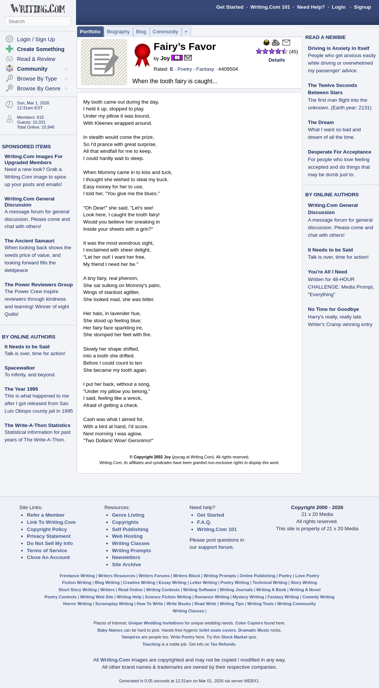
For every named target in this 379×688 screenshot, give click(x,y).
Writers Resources (116, 575)
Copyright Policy (47, 529)
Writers (107, 589)
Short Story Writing (77, 589)
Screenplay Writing (114, 603)
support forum (215, 547)
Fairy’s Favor (185, 46)
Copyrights (125, 522)
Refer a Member (46, 515)
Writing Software (199, 589)
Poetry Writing (235, 582)
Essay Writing (172, 582)
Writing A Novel (305, 589)
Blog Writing (107, 582)
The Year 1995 (21, 389)
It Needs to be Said (27, 346)
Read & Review (36, 59)
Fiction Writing (77, 582)
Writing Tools (260, 603)
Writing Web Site (96, 597)
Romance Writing (212, 597)
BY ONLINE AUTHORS (28, 337)
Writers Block (186, 575)
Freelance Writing (77, 575)
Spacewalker (20, 368)
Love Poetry (307, 575)
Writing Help (129, 597)
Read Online (130, 589)
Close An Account (48, 557)
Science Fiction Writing (168, 597)
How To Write (150, 603)
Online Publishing (257, 575)
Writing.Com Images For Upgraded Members (34, 159)
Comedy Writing (318, 597)
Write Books (178, 603)
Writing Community (296, 603)
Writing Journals (236, 589)
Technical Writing (270, 582)
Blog (141, 31)
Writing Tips (232, 603)
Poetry (184, 69)
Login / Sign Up (36, 39)
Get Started (230, 7)
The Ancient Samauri (29, 241)
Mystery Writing (248, 597)
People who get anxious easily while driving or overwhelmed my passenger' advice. (342, 63)
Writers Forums (154, 575)
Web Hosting (127, 536)
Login (338, 7)
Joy (165, 58)
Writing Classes (131, 543)
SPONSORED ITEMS (26, 146)
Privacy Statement (49, 536)
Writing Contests (163, 589)
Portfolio (90, 31)
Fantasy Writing (283, 597)
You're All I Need (327, 272)
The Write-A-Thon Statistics (38, 425)
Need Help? (311, 7)
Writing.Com (115, 660)
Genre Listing (128, 515)
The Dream (321, 122)
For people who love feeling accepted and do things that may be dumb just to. (339, 167)
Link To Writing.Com (51, 522)
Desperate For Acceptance (339, 152)
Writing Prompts (131, 550)
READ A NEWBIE (325, 37)
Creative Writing (139, 582)
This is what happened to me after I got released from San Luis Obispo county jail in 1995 (39, 403)
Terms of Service (47, 550)
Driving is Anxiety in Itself (338, 48)
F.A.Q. (204, 522)
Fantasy (205, 69)
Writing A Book (271, 589)
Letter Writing (203, 582)
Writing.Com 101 (270, 7)
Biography (118, 31)
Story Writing (303, 582)
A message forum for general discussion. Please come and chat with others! (37, 219)
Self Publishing (130, 529)
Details (277, 60)
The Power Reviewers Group (39, 284)
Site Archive (126, 564)
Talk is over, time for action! (35, 353)
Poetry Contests (61, 597)
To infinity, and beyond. (30, 374)
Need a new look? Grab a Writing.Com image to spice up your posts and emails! (35, 176)
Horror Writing (77, 603)
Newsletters (126, 557)
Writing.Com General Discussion (29, 202)
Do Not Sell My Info (50, 543)
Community (165, 31)
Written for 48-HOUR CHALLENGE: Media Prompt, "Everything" (341, 286)
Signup (362, 7)
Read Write (205, 603)
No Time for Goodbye (333, 309)
